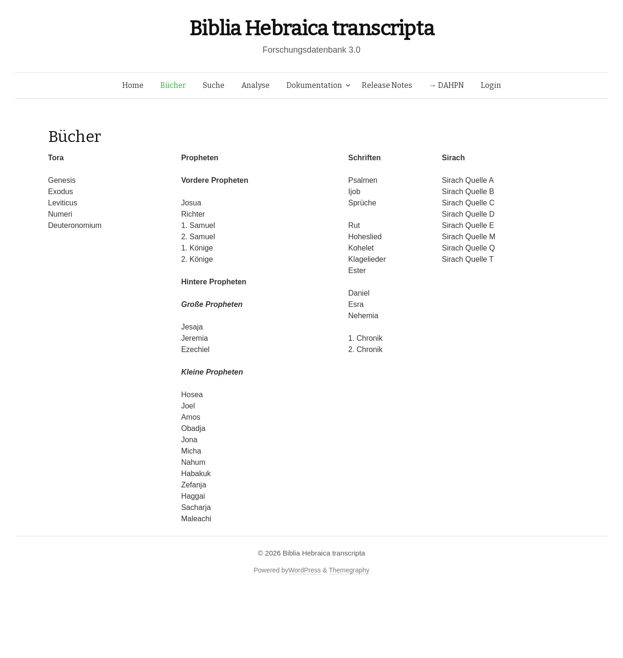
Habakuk (196, 474)
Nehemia (363, 316)
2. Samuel (198, 237)
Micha (191, 451)
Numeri (60, 214)
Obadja (193, 428)
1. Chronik (365, 338)
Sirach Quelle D (468, 214)
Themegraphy (349, 570)
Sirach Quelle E (468, 225)
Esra (356, 304)
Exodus (60, 192)
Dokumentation (314, 85)
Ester (357, 270)
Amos (190, 417)
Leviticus (62, 203)
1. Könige (197, 248)
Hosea (192, 395)
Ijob (354, 192)
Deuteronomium (75, 225)
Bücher (173, 85)
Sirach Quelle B (468, 192)
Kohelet (361, 248)
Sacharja (196, 507)
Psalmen (362, 180)
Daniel (358, 293)
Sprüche (362, 203)
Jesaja (192, 327)
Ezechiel (195, 349)
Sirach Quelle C (468, 203)
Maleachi (196, 519)
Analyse (255, 85)
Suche (213, 85)
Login (491, 85)
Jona (189, 440)
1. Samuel (198, 225)
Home (133, 85)
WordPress (304, 570)
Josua (191, 203)
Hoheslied (365, 237)
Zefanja (193, 485)
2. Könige (197, 259)
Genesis (62, 180)
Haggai (193, 496)
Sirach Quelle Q (468, 248)
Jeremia (194, 338)
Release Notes (387, 85)
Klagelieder (367, 259)
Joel (188, 406)
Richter (193, 214)
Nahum (193, 462)
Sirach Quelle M (468, 237)
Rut (354, 225)
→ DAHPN (446, 85)
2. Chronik (365, 349)
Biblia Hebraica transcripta (311, 28)
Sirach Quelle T (468, 259)
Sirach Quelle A (468, 180)
